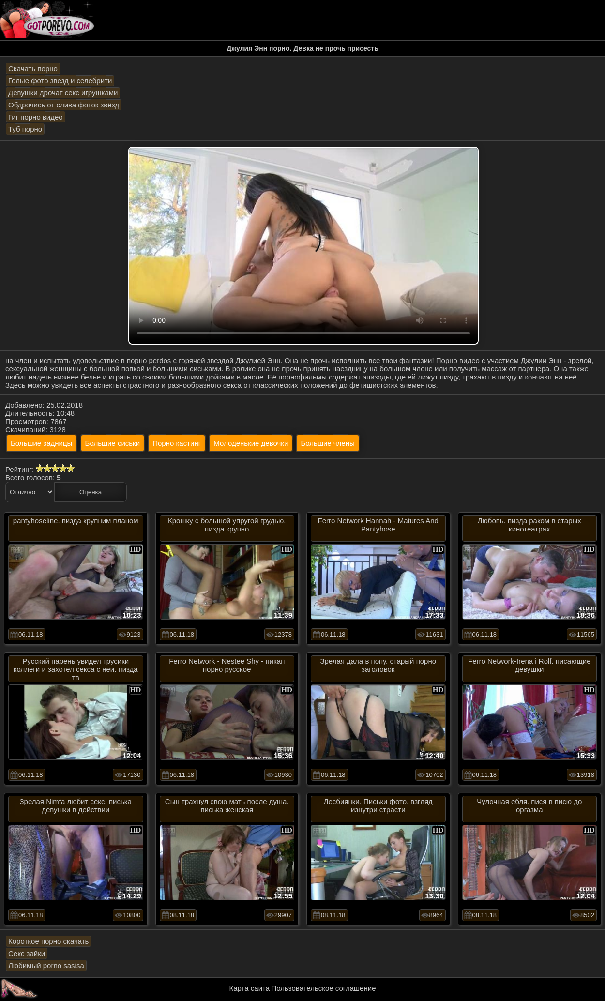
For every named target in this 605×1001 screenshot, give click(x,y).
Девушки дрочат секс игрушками (63, 93)
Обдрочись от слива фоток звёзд (63, 105)
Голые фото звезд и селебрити (60, 80)
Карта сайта (249, 988)
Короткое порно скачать (48, 941)
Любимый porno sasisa (46, 965)
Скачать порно (33, 68)
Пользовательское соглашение (323, 988)
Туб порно (25, 129)
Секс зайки (26, 953)
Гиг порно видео (35, 117)
